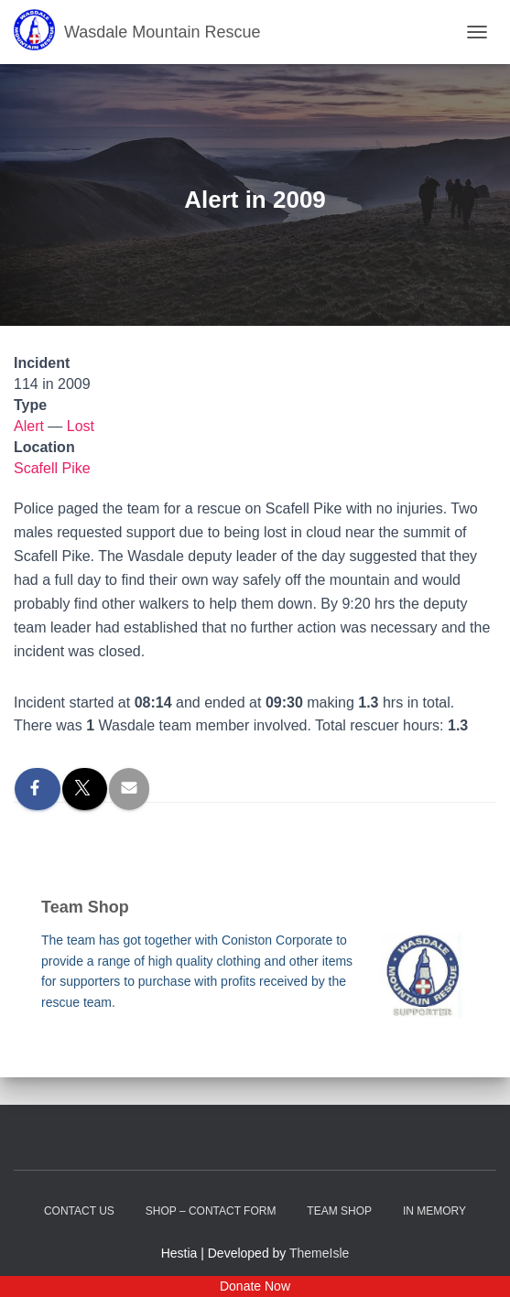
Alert (29, 426)
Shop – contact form (211, 1211)
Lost (80, 426)
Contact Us (79, 1211)
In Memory (434, 1211)
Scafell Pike (52, 468)
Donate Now (255, 1286)
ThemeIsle (319, 1253)
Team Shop (339, 1211)
